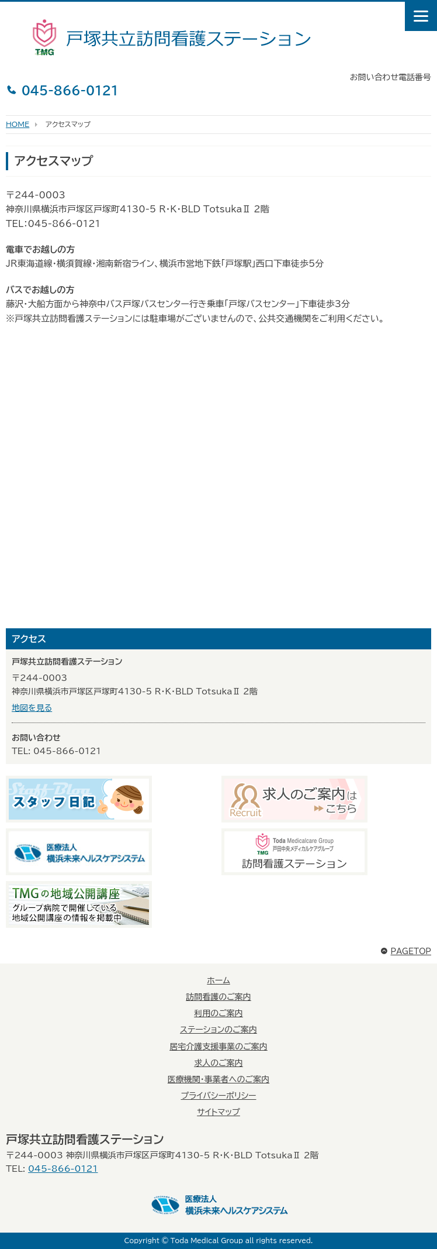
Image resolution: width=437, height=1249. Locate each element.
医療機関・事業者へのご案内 (218, 1079)
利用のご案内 (218, 1013)
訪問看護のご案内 (218, 997)
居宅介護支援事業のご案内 (218, 1046)
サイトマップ (218, 1112)
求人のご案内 (218, 1063)
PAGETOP (405, 951)
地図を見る (32, 708)
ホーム (218, 980)
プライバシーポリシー (218, 1096)
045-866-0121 (62, 90)
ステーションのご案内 (218, 1030)
